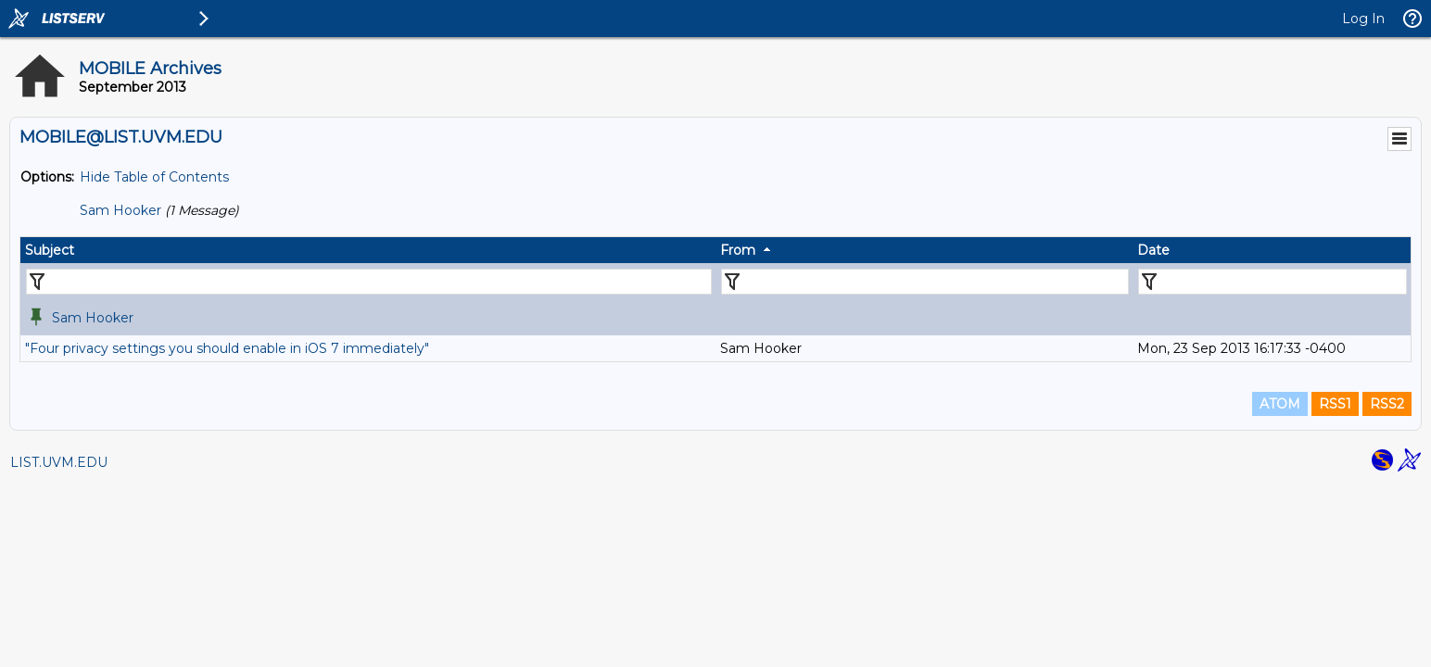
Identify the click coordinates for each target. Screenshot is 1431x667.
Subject (49, 250)
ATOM (1280, 404)
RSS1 (1335, 404)
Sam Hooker (120, 210)
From (737, 250)
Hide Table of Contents (154, 177)
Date (1153, 250)
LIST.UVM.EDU (59, 462)
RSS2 (1387, 404)
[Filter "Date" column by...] (1272, 282)
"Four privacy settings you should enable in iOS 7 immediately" (227, 348)
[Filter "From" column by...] (925, 282)
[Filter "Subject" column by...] (369, 282)
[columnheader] (368, 250)
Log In (1363, 18)
